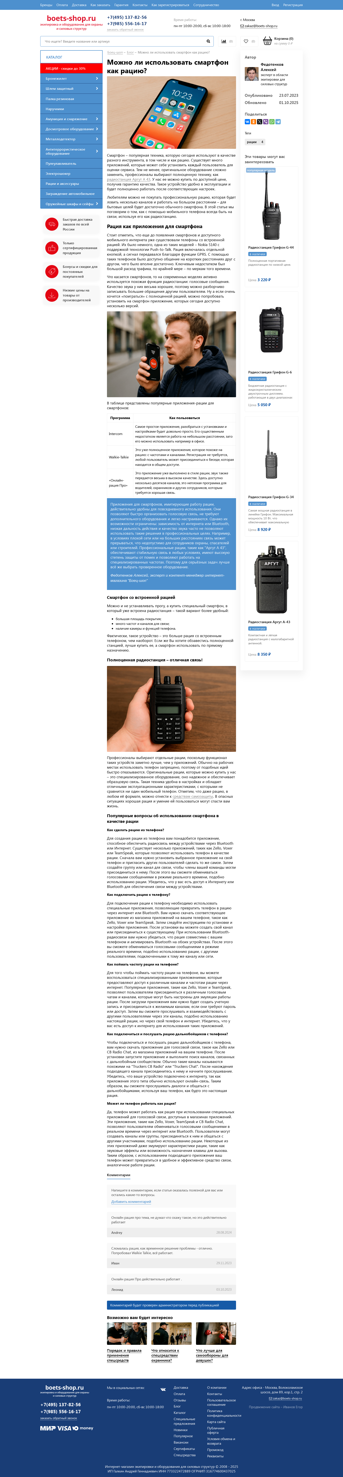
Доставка (79, 4)
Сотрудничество (206, 4)
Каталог (180, 1412)
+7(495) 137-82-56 (130, 17)
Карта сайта (216, 1421)
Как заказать (100, 4)
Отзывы (180, 1400)
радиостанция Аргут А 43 (128, 181)
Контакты (140, 4)
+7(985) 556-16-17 (130, 25)
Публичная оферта (215, 1430)
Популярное (183, 1436)
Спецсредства (185, 1455)
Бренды (46, 4)
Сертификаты (184, 1448)
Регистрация (293, 4)
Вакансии (181, 1442)
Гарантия (121, 4)
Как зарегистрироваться (170, 4)
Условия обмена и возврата (221, 1441)
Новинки (180, 1429)
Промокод (215, 1449)
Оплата (62, 4)
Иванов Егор (293, 1407)
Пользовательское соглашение (221, 1402)
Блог (177, 1406)
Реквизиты (215, 1456)
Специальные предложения (184, 1421)
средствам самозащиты (193, 798)
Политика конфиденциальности (224, 1413)
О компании (216, 1387)
